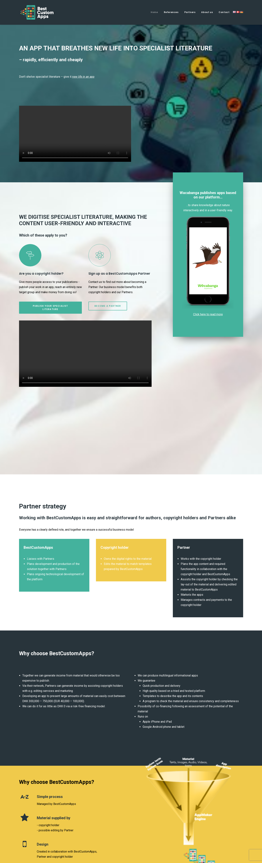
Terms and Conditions (229, 841)
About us (207, 12)
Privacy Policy (200, 841)
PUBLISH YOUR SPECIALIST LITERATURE (51, 307)
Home (154, 12)
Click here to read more (208, 314)
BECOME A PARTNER (107, 305)
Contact (224, 12)
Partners (190, 12)
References (171, 12)
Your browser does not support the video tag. (75, 134)
